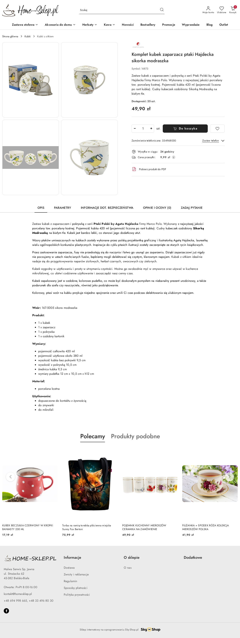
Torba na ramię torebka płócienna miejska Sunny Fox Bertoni (86, 527)
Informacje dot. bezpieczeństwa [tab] (107, 208)
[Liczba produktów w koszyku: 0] (233, 10)
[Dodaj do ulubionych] (217, 128)
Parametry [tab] (62, 208)
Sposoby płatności (75, 588)
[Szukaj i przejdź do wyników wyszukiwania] (161, 10)
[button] (30, 79)
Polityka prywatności (77, 594)
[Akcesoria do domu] (60, 25)
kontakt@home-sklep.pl (18, 594)
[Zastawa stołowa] (25, 25)
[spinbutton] (143, 128)
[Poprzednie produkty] (10, 476)
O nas (127, 567)
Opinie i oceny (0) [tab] (157, 208)
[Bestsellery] (148, 25)
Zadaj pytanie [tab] (191, 208)
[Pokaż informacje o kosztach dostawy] (174, 157)
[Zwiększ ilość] (151, 128)
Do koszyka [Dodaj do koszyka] (185, 128)
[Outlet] (224, 25)
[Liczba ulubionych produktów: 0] (222, 10)
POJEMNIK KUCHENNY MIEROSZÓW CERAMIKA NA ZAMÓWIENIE (144, 527)
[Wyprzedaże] (190, 25)
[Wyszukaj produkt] (121, 10)
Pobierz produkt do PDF (149, 169)
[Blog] (209, 25)
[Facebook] (6, 610)
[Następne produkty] (229, 476)
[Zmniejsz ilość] (134, 128)
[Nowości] (127, 25)
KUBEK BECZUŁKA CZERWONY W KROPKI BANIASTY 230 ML (27, 527)
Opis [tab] (41, 208)
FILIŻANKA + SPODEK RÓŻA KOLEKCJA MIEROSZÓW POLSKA (205, 527)
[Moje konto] (208, 10)
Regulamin (70, 581)
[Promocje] (169, 25)
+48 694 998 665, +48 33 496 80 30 (28, 600)
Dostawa (69, 567)
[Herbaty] (90, 25)
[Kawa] (109, 25)
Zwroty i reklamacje (76, 574)
